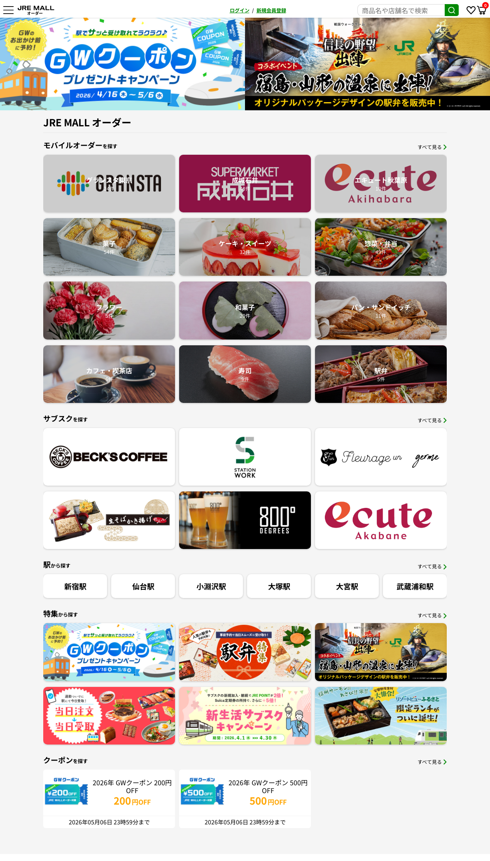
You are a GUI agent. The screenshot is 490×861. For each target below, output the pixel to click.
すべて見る (432, 146)
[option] (344, 64)
